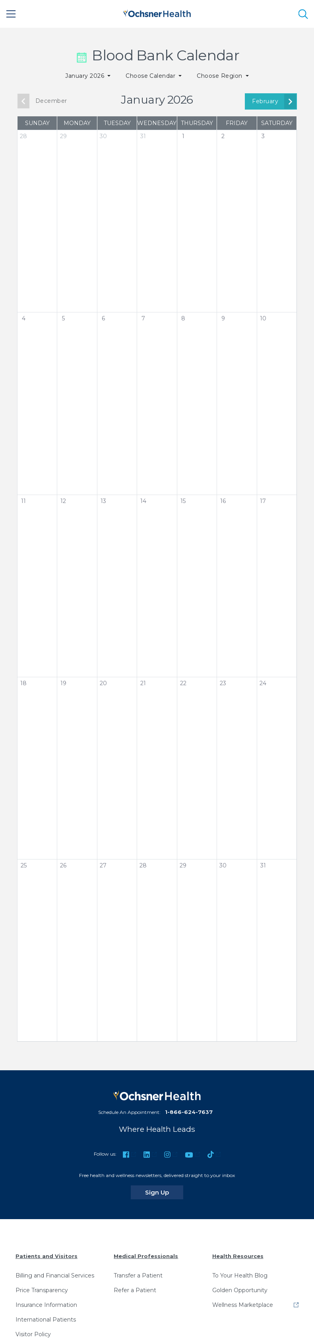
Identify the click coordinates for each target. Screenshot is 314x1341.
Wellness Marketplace (242, 1304)
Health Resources (238, 1256)
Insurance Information (46, 1304)
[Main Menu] (11, 14)
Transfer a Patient (138, 1275)
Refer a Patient (135, 1290)
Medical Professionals (146, 1256)
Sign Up (164, 1192)
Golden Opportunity (239, 1290)
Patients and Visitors (47, 1256)
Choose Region (220, 75)
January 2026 (85, 75)
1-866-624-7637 (189, 1112)
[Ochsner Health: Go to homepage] (157, 12)
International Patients (46, 1319)
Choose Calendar (151, 75)
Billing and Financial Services (55, 1275)
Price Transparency (42, 1290)
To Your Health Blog (239, 1275)
